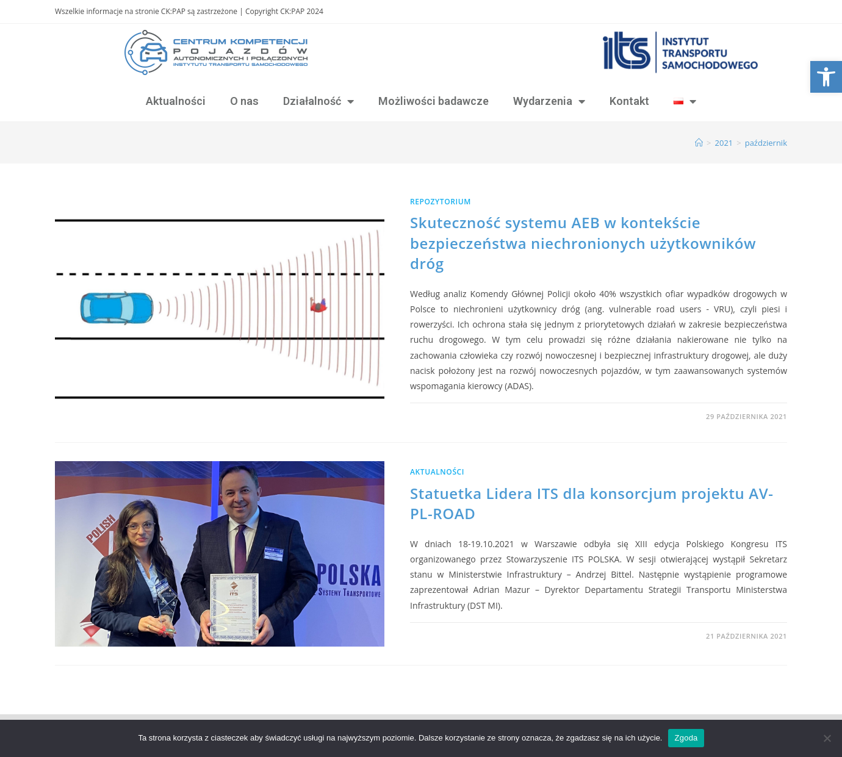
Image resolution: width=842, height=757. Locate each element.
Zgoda (685, 737)
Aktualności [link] (176, 101)
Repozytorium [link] (440, 201)
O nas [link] (244, 101)
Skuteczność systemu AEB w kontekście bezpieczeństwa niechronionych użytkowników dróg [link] (583, 242)
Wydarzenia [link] (549, 101)
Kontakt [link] (629, 101)
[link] (826, 77)
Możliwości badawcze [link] (433, 101)
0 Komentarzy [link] (448, 416)
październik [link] (766, 142)
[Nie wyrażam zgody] (827, 738)
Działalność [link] (318, 101)
